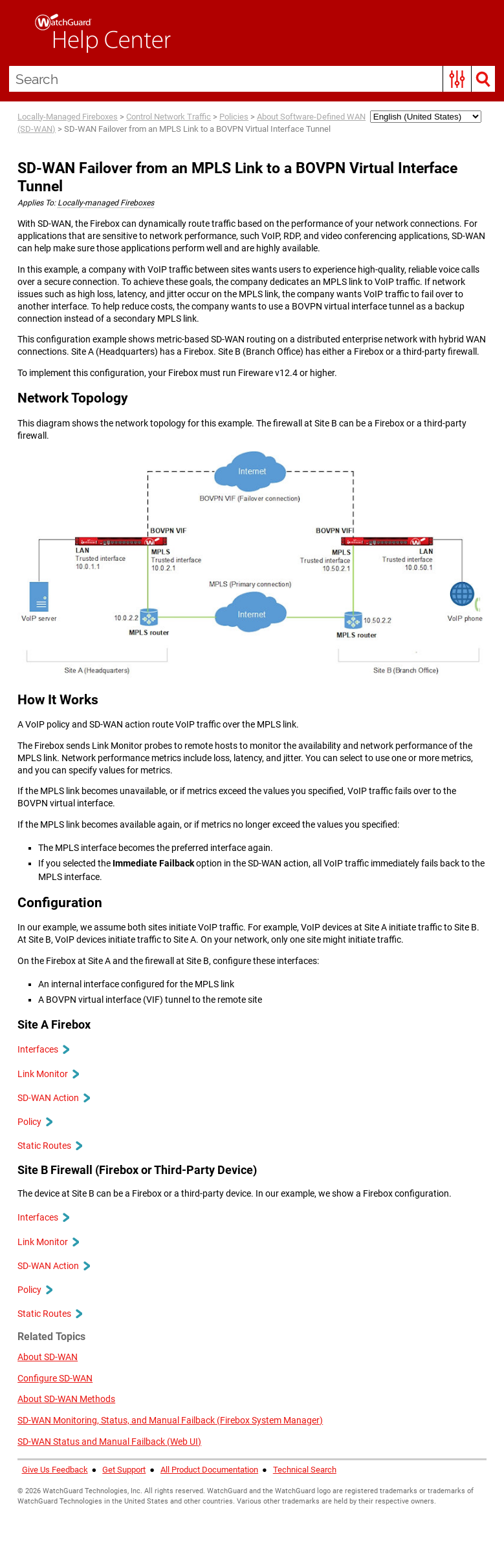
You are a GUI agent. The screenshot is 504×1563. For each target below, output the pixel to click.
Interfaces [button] (43, 1049)
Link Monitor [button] (47, 1074)
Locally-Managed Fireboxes (67, 116)
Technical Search (304, 1469)
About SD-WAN (47, 1357)
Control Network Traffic (168, 116)
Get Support (124, 1469)
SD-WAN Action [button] (53, 1098)
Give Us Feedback (55, 1469)
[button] (457, 79)
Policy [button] (34, 1122)
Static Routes (49, 1145)
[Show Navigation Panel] (16, 32)
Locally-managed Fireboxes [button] (106, 202)
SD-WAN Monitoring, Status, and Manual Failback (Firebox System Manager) (170, 1420)
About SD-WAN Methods (66, 1399)
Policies (233, 116)
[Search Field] (252, 79)
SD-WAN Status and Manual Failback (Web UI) (109, 1441)
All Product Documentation (209, 1469)
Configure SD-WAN (55, 1378)
